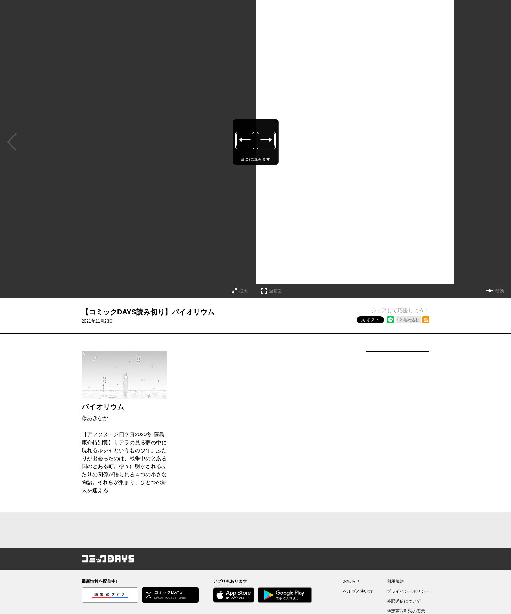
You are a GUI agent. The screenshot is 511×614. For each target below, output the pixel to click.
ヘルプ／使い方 (358, 591)
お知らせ (351, 581)
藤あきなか (95, 418)
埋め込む (411, 320)
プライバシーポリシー (408, 591)
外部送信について (404, 601)
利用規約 (395, 581)
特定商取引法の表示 (406, 611)
